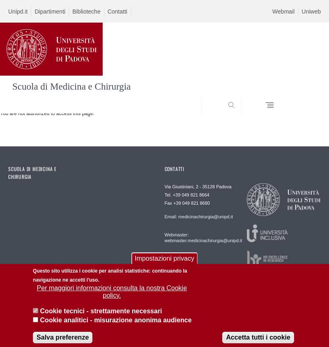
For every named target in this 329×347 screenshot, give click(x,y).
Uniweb (311, 11)
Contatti (117, 11)
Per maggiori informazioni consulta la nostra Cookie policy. (112, 296)
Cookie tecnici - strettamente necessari (101, 315)
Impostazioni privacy (164, 262)
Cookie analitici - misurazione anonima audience (116, 324)
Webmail (283, 11)
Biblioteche (86, 11)
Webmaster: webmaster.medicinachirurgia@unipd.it (196, 237)
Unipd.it (18, 11)
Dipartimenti (50, 11)
